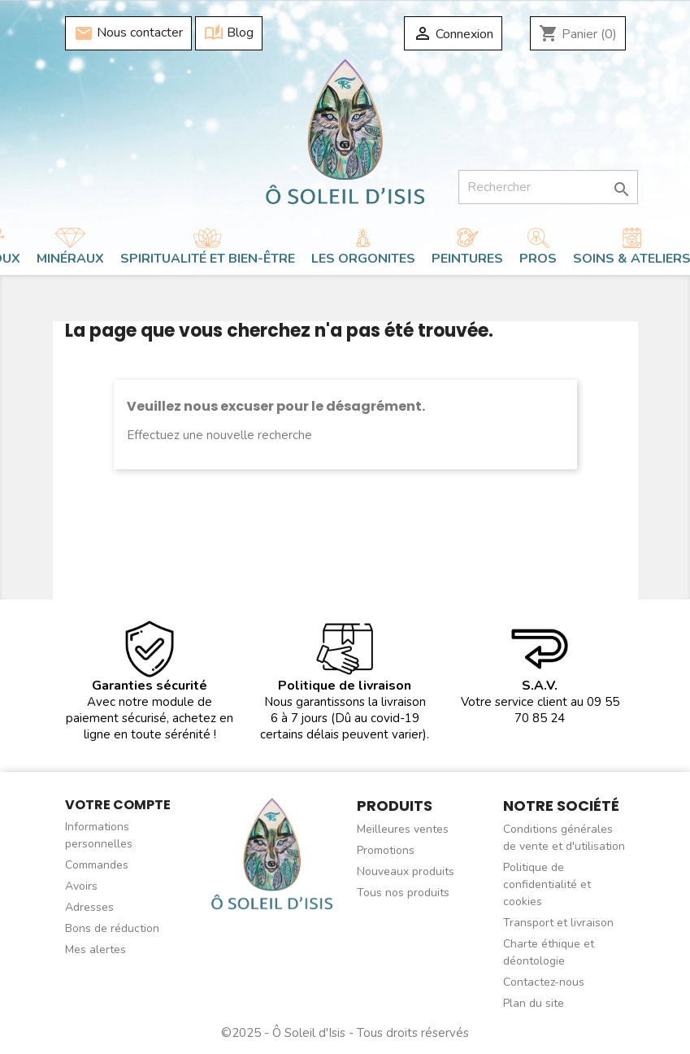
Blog (229, 33)
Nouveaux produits (405, 871)
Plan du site (533, 1003)
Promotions (385, 850)
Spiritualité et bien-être (207, 259)
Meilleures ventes (403, 829)
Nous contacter (128, 33)
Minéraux (70, 259)
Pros (538, 259)
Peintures (467, 259)
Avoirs (81, 886)
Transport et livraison (558, 922)
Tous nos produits (403, 892)
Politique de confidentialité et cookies (547, 884)
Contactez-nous (543, 982)
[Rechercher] (548, 187)
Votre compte (118, 804)
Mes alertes (95, 949)
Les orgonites (363, 259)
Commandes (96, 865)
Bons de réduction (112, 928)
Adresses (89, 907)
